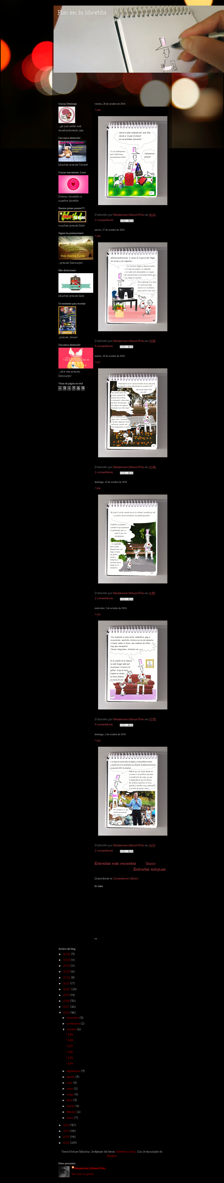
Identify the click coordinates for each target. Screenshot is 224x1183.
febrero (72, 1112)
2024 (67, 965)
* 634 (97, 740)
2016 (66, 1012)
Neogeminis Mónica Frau (90, 1168)
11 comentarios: (104, 220)
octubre (72, 1029)
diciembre (73, 1017)
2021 (66, 983)
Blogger (112, 1156)
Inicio (151, 863)
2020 (67, 989)
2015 (66, 1125)
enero (70, 1118)
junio (70, 1088)
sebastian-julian (126, 1151)
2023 (67, 971)
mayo (71, 1094)
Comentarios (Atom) (125, 878)
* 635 (97, 614)
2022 (67, 977)
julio (70, 1082)
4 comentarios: (104, 346)
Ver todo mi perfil (83, 1174)
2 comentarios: (104, 472)
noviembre (74, 1023)
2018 (66, 1001)
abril (70, 1100)
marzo (71, 1106)
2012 (66, 1143)
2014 (66, 1131)
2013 (66, 1137)
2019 (66, 995)
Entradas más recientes (115, 863)
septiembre (74, 1071)
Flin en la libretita (82, 13)
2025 (67, 960)
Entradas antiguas (150, 869)
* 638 (97, 236)
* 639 (97, 110)
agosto (71, 1077)
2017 (66, 1006)
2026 (67, 954)
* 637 (97, 362)
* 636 (97, 488)
